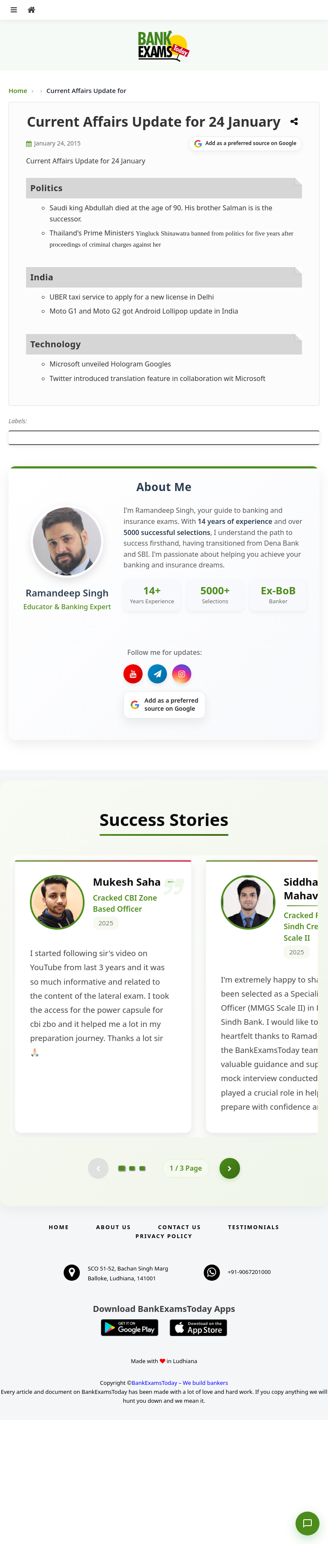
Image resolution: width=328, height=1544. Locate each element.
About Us (113, 1351)
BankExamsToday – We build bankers (180, 1507)
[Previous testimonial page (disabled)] (97, 1292)
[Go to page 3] (142, 1292)
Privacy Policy (163, 1360)
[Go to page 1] (122, 1292)
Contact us (179, 1351)
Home (18, 90)
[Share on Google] (245, 144)
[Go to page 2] (132, 1292)
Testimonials (253, 1351)
